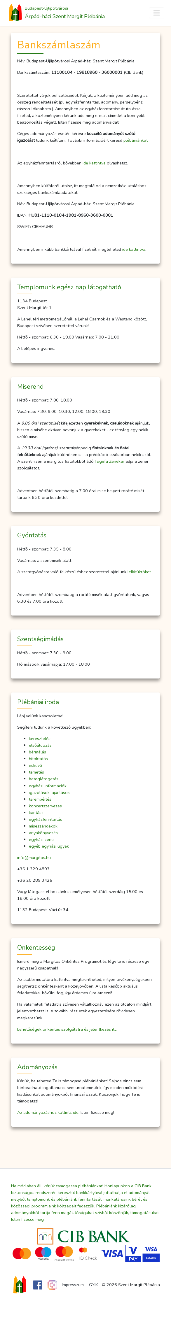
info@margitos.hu (34, 857)
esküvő (35, 765)
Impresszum (73, 1285)
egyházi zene (41, 839)
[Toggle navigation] (156, 13)
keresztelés (39, 738)
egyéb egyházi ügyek (49, 846)
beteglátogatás (43, 779)
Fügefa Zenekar (109, 461)
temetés (36, 772)
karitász (36, 813)
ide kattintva (94, 163)
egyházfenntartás (45, 819)
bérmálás (37, 752)
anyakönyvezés (43, 833)
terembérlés (40, 799)
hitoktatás (38, 759)
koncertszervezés (45, 806)
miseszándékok (43, 826)
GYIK (93, 1285)
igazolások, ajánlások (49, 792)
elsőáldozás (40, 745)
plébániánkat (135, 140)
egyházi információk (48, 786)
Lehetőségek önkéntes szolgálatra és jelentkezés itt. (67, 1029)
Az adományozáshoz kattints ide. (48, 1112)
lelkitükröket (139, 572)
